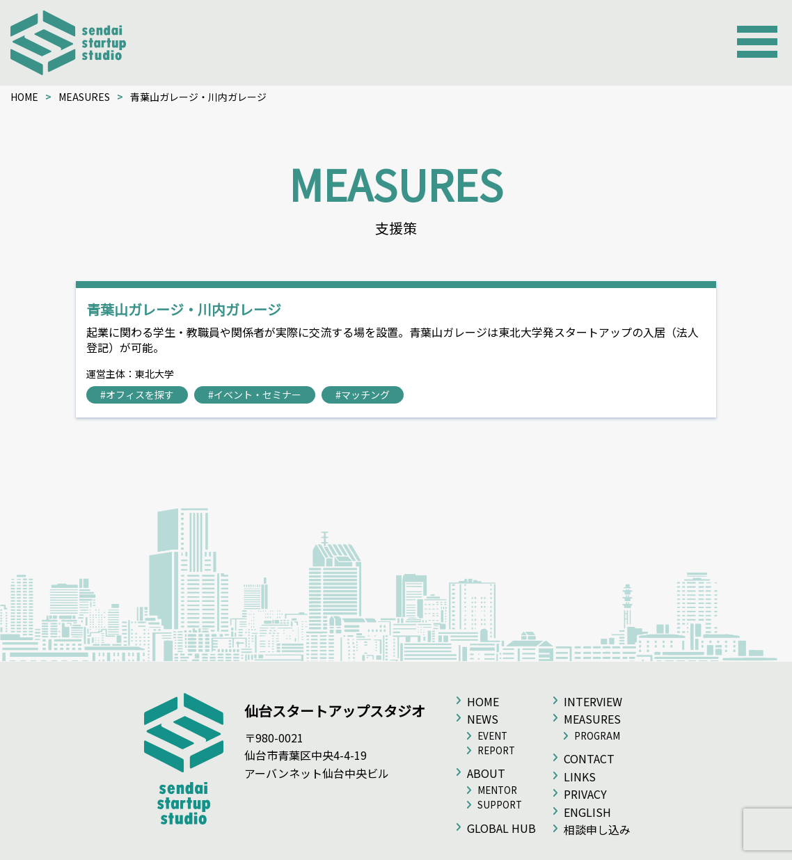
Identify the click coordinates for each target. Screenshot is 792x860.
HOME (24, 97)
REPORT (496, 750)
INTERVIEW (593, 701)
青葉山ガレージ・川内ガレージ (183, 309)
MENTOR (497, 790)
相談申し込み (597, 829)
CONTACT (589, 758)
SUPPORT (499, 804)
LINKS (580, 776)
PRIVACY (585, 794)
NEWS (482, 718)
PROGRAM (597, 735)
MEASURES (84, 97)
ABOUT (486, 773)
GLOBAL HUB (501, 828)
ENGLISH (587, 812)
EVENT (492, 735)
